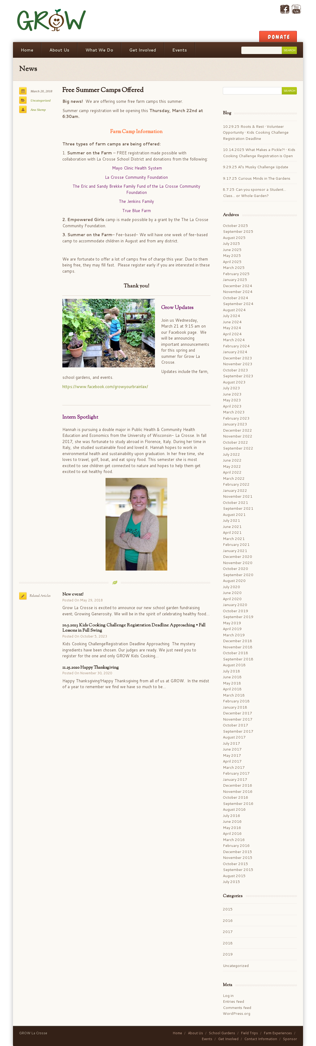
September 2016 (238, 803)
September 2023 (238, 376)
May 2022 (232, 466)
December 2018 (237, 640)
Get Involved (142, 50)
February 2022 (236, 484)
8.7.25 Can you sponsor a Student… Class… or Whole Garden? (254, 192)
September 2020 (238, 574)
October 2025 (235, 225)
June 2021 (232, 526)
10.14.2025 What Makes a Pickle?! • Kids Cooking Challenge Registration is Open (259, 152)
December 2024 (237, 285)
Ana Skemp (38, 109)
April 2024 (232, 334)
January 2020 (235, 604)
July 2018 (231, 671)
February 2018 (236, 701)
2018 (228, 943)
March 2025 (234, 267)
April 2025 (232, 261)
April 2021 (232, 532)
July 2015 (231, 881)
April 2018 (232, 689)
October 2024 (235, 297)
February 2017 (236, 773)
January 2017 (235, 779)
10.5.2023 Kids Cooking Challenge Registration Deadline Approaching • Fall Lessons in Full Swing (134, 628)
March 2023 (234, 412)
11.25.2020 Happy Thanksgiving (90, 668)
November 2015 (237, 857)
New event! (72, 594)
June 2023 (232, 394)
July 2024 (231, 315)
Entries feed (233, 1001)
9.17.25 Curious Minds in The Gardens (256, 178)
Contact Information (260, 1038)
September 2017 (238, 731)
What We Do (99, 50)
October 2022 (235, 442)
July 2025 (231, 243)
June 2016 (232, 821)
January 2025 (235, 279)
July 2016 (231, 815)
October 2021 (235, 502)
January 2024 (235, 351)
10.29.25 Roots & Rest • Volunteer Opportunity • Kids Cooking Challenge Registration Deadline (256, 132)
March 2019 (234, 635)
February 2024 (236, 346)
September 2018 (238, 659)
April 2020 (232, 598)
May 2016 (232, 827)
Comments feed (237, 1007)
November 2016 (237, 791)
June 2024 (232, 321)
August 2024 (234, 309)
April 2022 (232, 472)
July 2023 (231, 388)
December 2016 (237, 785)
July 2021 (231, 520)
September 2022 (238, 448)
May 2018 (232, 683)
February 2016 (236, 845)
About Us (59, 50)
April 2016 (232, 833)
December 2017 (237, 713)
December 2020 (237, 556)
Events (179, 50)
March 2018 (234, 695)
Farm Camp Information (136, 131)
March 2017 (234, 767)
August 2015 (234, 875)
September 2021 (238, 508)
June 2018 (232, 677)
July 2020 (231, 586)
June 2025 (232, 249)
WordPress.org (236, 1013)
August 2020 (234, 580)
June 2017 (232, 749)
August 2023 (234, 382)
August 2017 (234, 737)
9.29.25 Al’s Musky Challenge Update (255, 166)
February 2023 (236, 418)
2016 (228, 920)
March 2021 (234, 538)
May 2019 (232, 623)
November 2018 (237, 647)
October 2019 (235, 610)
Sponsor (290, 1038)
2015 (228, 909)
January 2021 (235, 550)
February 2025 (236, 273)
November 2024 (237, 291)
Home (27, 50)
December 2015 (237, 851)
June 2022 (232, 460)
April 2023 (232, 406)
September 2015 (238, 869)
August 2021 (234, 514)
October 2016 (235, 797)
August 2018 (234, 664)
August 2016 (234, 809)
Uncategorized (41, 100)
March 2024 (234, 339)
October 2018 (235, 652)
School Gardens (222, 1033)
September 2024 (238, 303)
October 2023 (235, 370)
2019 (228, 954)
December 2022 (237, 430)
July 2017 (231, 743)
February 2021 (236, 544)
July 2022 (231, 454)
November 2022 (237, 436)
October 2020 (235, 568)
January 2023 (235, 424)
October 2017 (235, 725)
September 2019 (238, 616)
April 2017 (232, 761)
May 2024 (232, 327)
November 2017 (237, 719)
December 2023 (237, 358)
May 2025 (232, 255)
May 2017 (232, 755)
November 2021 (237, 496)
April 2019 (232, 628)
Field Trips (249, 1033)
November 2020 (237, 562)
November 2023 (237, 363)
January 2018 (235, 707)
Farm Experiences (278, 1033)
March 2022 (234, 478)
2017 (228, 931)
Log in (228, 995)
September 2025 (238, 231)
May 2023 (232, 400)
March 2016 (234, 839)
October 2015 (235, 863)
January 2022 (235, 490)
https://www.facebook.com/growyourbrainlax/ (105, 386)
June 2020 (232, 592)
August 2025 (234, 237)
